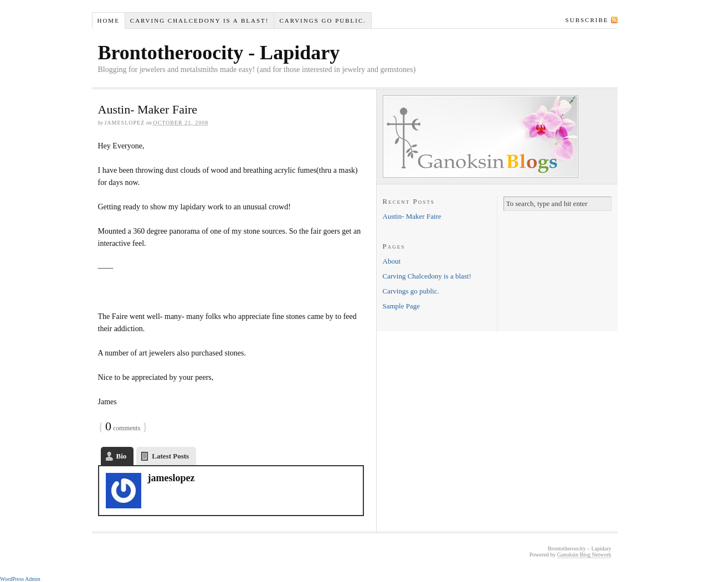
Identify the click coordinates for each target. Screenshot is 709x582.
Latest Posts (170, 456)
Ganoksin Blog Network (584, 555)
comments (122, 428)
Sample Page (401, 306)
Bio (121, 456)
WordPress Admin (20, 579)
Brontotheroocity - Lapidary (219, 53)
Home (108, 20)
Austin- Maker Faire (148, 109)
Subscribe (587, 20)
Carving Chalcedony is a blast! (199, 20)
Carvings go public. (322, 20)
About (392, 261)
